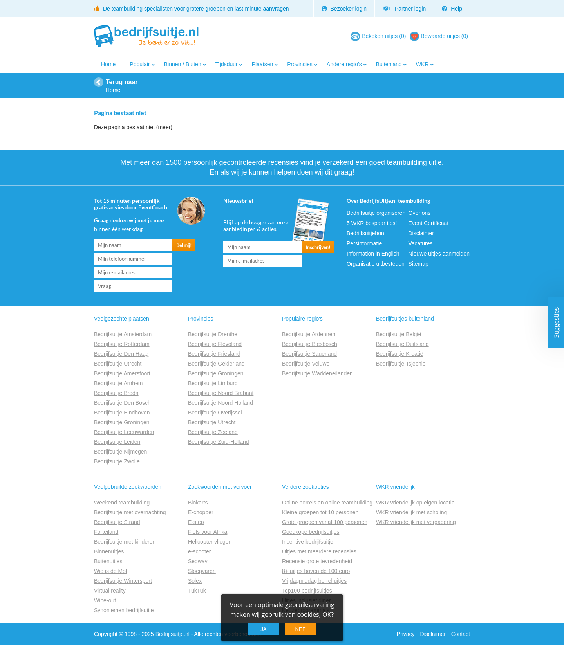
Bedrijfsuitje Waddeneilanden (317, 373)
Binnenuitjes (109, 551)
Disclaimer (421, 233)
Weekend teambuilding (122, 502)
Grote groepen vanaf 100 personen (324, 522)
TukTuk (197, 590)
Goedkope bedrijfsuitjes (310, 532)
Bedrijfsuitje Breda (116, 393)
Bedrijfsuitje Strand (117, 522)
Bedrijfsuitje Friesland (214, 354)
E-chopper (200, 512)
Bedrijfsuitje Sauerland (309, 354)
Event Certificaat (429, 223)
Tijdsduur (226, 64)
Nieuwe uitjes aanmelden (439, 253)
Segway (198, 561)
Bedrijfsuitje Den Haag (121, 354)
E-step (196, 522)
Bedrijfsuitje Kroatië (399, 354)
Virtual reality (110, 590)
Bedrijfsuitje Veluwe (305, 363)
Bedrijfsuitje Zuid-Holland (218, 442)
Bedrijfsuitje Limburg (213, 383)
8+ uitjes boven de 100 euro (316, 571)
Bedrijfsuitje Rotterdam (122, 344)
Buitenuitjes (108, 561)
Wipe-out (105, 600)
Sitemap (418, 264)
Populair (140, 64)
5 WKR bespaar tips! (372, 223)
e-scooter (199, 551)
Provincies (300, 64)
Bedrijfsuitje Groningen (122, 422)
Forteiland (106, 532)
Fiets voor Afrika (207, 532)
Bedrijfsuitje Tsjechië (401, 363)
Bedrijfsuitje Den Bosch (122, 403)
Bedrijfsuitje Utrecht (117, 363)
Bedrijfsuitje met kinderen (124, 542)
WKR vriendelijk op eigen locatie (415, 502)
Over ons (420, 213)
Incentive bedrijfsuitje (307, 542)
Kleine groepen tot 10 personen (320, 512)
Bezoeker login (344, 8)
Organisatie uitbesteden (376, 264)
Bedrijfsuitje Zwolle (117, 461)
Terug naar (122, 82)
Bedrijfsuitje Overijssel (215, 412)
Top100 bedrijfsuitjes (307, 590)
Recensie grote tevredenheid (317, 561)
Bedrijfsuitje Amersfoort (122, 373)
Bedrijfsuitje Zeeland (213, 432)
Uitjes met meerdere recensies (319, 551)
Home (108, 64)
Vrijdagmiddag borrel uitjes (314, 581)
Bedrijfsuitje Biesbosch (309, 344)
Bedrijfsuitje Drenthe (212, 334)
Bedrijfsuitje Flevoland (215, 344)
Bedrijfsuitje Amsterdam (123, 334)
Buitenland (389, 64)
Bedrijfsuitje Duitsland (402, 344)
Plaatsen (262, 64)
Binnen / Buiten (182, 64)
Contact (460, 634)
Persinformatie (364, 243)
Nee (300, 629)
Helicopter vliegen (209, 542)
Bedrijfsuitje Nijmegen (120, 452)
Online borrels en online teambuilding (327, 502)
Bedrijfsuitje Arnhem (118, 383)
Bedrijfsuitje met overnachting (130, 512)
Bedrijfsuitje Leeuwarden (124, 432)
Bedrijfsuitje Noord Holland (220, 403)
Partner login (404, 8)
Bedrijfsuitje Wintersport (123, 581)
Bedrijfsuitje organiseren (376, 213)
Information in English (373, 253)
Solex (195, 581)
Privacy (406, 634)
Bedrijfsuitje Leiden (117, 442)
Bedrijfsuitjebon (365, 233)
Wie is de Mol (110, 571)
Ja (263, 629)
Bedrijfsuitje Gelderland (216, 363)
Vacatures (421, 243)
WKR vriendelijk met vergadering (416, 522)
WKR (422, 64)
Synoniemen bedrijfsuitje (124, 610)
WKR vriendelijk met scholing (411, 512)
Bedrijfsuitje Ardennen (308, 334)
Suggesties (556, 322)
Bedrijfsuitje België (398, 334)
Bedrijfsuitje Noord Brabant (220, 393)
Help (452, 8)
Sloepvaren (202, 571)
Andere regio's (344, 64)
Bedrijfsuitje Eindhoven (122, 412)
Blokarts (198, 502)
